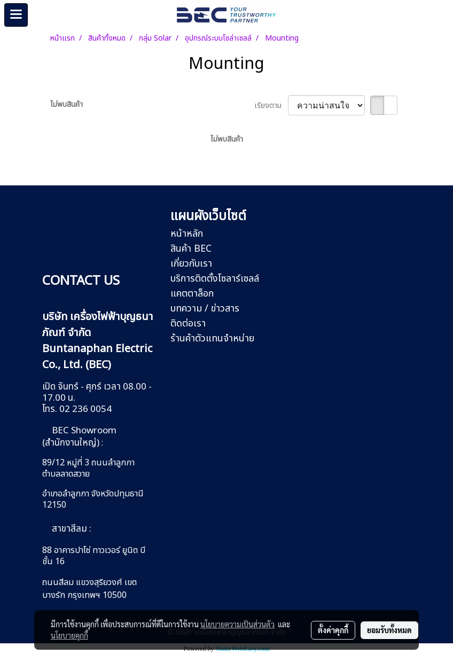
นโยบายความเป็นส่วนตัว (237, 624)
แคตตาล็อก (192, 293)
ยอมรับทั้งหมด (389, 630)
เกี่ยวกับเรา (191, 263)
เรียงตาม (271, 105)
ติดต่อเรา (188, 323)
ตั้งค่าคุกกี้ (333, 630)
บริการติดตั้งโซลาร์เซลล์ (214, 278)
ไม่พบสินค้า (66, 104)
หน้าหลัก (186, 234)
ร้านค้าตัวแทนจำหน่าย (212, 338)
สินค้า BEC (191, 249)
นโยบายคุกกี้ (69, 635)
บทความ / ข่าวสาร (204, 308)
